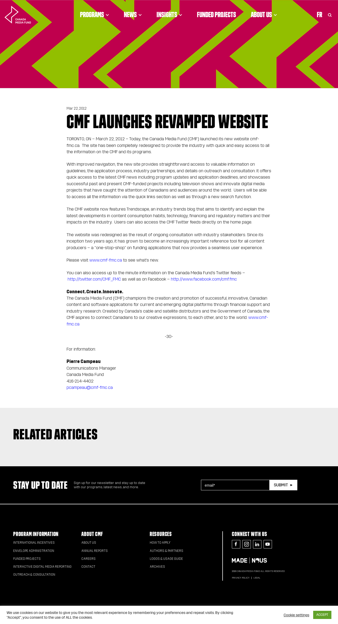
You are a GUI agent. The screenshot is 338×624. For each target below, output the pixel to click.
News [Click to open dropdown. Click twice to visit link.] (133, 14)
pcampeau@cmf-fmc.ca (90, 387)
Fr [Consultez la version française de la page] (319, 14)
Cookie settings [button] (296, 615)
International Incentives (34, 542)
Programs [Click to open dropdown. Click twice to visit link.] (94, 14)
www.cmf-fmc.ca (105, 260)
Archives (157, 567)
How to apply (160, 542)
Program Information (36, 534)
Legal (256, 577)
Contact (88, 567)
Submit (281, 484)
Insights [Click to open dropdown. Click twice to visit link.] (169, 14)
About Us (88, 542)
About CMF (92, 534)
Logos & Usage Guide (166, 559)
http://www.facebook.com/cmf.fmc (204, 279)
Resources (161, 534)
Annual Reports (94, 551)
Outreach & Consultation (34, 574)
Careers (88, 559)
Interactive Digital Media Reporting (42, 567)
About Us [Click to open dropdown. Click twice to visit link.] (264, 14)
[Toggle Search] (330, 14)
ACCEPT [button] (322, 615)
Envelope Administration (33, 551)
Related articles (55, 434)
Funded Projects (216, 14)
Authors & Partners (166, 551)
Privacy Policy (241, 577)
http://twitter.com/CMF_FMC (94, 279)
